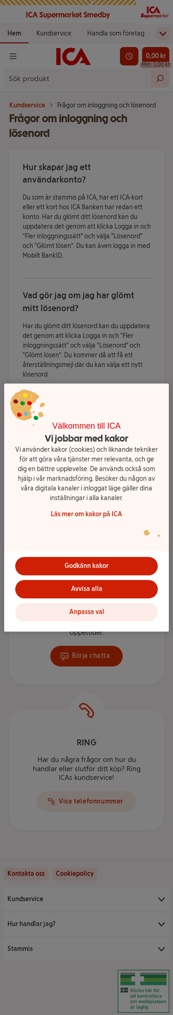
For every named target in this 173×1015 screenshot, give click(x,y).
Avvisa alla (86, 589)
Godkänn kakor (86, 566)
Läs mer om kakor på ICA (86, 514)
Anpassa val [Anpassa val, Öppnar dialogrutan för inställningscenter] (86, 612)
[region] (86, 507)
